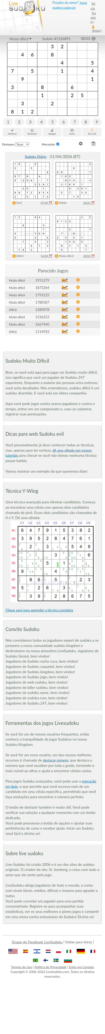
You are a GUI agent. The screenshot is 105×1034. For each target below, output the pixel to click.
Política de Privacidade (50, 967)
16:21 (89, 202)
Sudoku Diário (35, 157)
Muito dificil (19, 39)
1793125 (42, 295)
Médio (60, 203)
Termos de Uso (21, 967)
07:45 (46, 202)
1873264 (42, 287)
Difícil (17, 256)
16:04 (46, 256)
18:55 (89, 256)
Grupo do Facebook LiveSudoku (37, 942)
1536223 (42, 317)
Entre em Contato (81, 967)
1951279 (42, 280)
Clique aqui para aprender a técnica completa (39, 610)
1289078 (42, 309)
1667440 (42, 324)
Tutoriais (93, 17)
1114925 (42, 331)
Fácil (16, 203)
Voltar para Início (78, 942)
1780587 (42, 302)
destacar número (55, 760)
